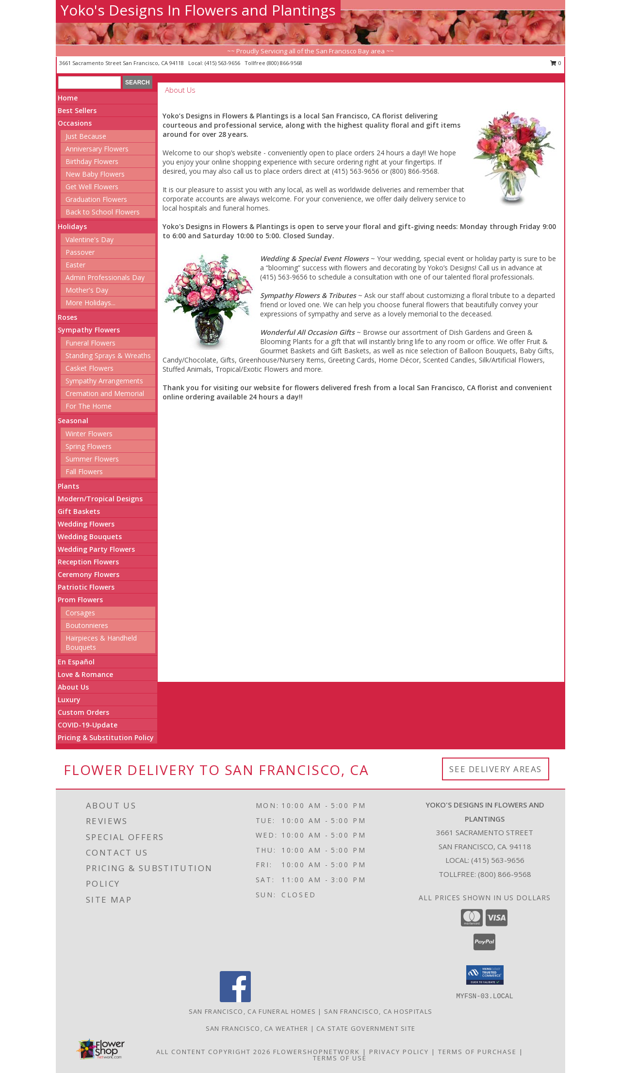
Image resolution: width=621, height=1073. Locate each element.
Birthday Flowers (91, 161)
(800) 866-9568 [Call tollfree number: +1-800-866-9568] (284, 62)
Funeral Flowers (90, 342)
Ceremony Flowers (88, 574)
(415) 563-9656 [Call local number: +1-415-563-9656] (223, 62)
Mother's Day (86, 290)
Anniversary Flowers (97, 148)
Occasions (75, 123)
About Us (73, 687)
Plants (68, 486)
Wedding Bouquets (90, 536)
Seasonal (73, 420)
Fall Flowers (84, 471)
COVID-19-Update (87, 724)
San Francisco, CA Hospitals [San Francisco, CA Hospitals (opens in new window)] (378, 1011)
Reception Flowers (88, 561)
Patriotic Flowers (86, 587)
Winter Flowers (89, 433)
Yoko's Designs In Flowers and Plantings (198, 10)
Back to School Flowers (102, 211)
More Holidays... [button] (90, 302)
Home (68, 97)
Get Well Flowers (91, 186)
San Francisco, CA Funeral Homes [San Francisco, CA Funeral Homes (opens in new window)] (252, 1011)
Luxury (69, 699)
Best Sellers (77, 110)
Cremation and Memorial (104, 393)
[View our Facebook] (235, 999)
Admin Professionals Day (105, 277)
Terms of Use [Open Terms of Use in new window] (340, 1058)
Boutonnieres (86, 625)
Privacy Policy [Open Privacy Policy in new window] (399, 1051)
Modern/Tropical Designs (100, 498)
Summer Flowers (92, 458)
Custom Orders (83, 712)
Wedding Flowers (86, 523)
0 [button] (556, 62)
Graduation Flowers (96, 199)
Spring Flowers (88, 446)
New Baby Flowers (95, 174)
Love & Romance (85, 674)
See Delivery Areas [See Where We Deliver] (495, 769)
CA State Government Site (365, 1028)
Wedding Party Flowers (96, 549)
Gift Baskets (79, 511)
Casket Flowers (89, 368)
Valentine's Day (89, 239)
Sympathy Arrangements (104, 380)
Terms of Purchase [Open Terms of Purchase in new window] (477, 1051)
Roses (67, 317)
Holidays (72, 226)
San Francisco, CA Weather (257, 1028)
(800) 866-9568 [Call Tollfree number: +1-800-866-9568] (504, 874)
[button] (485, 975)
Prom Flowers (80, 599)
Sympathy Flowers (89, 329)
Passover (80, 252)
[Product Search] (89, 82)
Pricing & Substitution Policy (106, 737)
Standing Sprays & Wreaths (108, 355)
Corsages (80, 612)
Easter (75, 264)
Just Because (85, 136)
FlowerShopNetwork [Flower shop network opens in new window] (316, 1051)
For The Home (88, 406)
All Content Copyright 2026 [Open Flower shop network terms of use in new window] (213, 1051)
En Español (76, 661)
